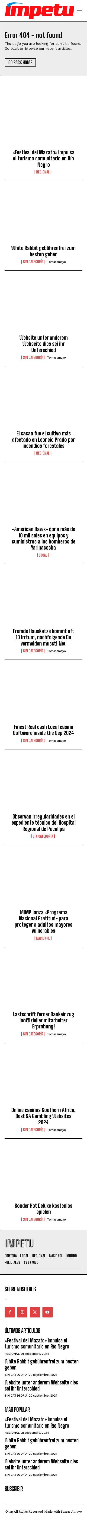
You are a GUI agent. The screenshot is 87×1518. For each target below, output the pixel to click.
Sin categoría (33, 262)
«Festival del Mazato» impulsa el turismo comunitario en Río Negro (43, 158)
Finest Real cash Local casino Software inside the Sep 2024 (43, 730)
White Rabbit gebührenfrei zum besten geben (43, 251)
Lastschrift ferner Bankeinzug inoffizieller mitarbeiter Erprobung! (43, 1020)
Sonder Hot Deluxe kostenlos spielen (43, 1209)
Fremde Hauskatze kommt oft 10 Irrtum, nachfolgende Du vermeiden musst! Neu (43, 637)
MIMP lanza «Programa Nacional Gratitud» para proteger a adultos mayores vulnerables (43, 921)
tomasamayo (56, 262)
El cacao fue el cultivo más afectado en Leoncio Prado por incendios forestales (43, 439)
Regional (43, 172)
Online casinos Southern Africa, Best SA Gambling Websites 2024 (43, 1116)
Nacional (43, 938)
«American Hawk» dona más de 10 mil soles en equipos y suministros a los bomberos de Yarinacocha (43, 538)
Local (43, 555)
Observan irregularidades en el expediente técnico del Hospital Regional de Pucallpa (44, 822)
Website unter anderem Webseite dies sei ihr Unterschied (43, 344)
